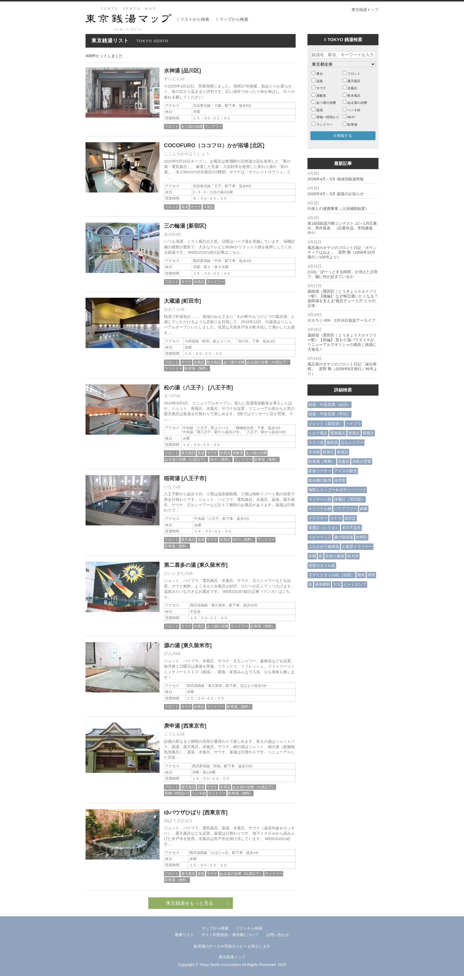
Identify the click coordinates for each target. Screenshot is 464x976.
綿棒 (364, 508)
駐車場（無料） (197, 368)
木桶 (312, 556)
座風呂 (354, 433)
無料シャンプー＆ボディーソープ (337, 490)
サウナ (195, 207)
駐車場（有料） (321, 461)
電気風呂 (338, 433)
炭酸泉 (238, 453)
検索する (343, 135)
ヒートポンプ (354, 584)
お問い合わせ (277, 935)
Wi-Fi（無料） (221, 459)
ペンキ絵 (199, 793)
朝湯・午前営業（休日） (329, 404)
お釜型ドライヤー (357, 546)
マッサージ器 (319, 499)
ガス (337, 584)
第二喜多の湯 (180, 565)
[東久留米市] (212, 565)
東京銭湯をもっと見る (197, 903)
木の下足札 (351, 527)
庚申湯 (172, 726)
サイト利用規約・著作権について (230, 935)
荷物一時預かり (177, 793)
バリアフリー (345, 508)
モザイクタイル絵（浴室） (331, 575)
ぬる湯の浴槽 (357, 102)
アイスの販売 (345, 471)
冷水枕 (314, 452)
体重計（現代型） (349, 499)
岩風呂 (328, 452)
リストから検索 (194, 19)
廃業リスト (184, 935)
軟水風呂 (214, 362)
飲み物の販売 (319, 480)
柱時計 (362, 537)
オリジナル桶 (319, 508)
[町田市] (191, 301)
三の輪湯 (174, 226)
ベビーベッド (319, 537)
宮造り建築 (334, 556)
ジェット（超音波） (325, 423)
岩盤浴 (343, 461)
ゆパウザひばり (182, 812)
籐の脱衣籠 (343, 537)
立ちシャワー (352, 442)
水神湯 (172, 71)
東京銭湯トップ (365, 9)
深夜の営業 (361, 461)
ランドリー (213, 126)
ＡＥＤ (336, 518)
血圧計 (350, 518)
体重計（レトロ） (323, 527)
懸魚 (361, 575)
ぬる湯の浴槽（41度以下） (268, 362)
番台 (319, 73)
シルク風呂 (318, 433)
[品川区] (191, 71)
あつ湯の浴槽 (191, 126)
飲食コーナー (319, 471)
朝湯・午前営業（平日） (329, 414)
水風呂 (208, 207)
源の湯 (172, 645)
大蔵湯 (172, 301)
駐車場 (352, 124)
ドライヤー (318, 518)
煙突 (371, 575)
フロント (172, 126)
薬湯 (184, 207)
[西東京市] (193, 726)
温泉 (319, 81)
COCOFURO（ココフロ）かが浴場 (206, 145)
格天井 (353, 556)
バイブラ (353, 423)
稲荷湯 (172, 478)
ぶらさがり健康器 (323, 546)
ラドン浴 (316, 442)
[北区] (257, 145)
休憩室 (340, 480)
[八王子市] (220, 388)
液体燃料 (322, 584)
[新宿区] (196, 226)
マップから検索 (233, 19)
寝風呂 (368, 433)
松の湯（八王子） (185, 388)
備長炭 (332, 442)
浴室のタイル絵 (321, 565)
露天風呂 (188, 453)
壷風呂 (342, 452)
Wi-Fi (351, 117)
